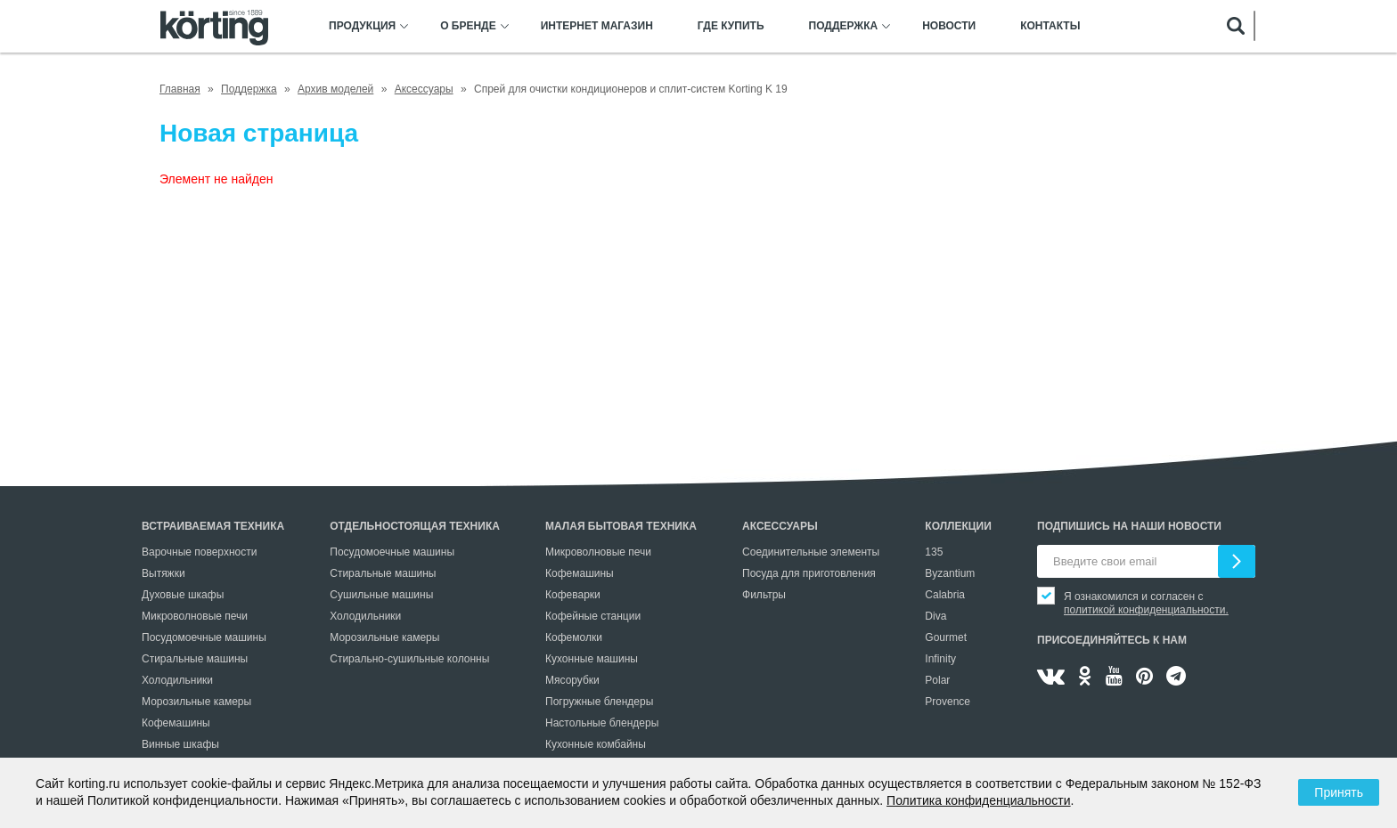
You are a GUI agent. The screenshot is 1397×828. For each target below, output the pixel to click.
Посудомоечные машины (204, 637)
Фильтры (764, 595)
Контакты (1050, 26)
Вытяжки (163, 573)
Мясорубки (572, 680)
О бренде (468, 26)
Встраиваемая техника (213, 526)
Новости (949, 26)
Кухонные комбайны (595, 744)
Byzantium (950, 573)
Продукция (362, 26)
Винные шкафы (180, 744)
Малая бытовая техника (621, 526)
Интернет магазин (597, 26)
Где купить (731, 26)
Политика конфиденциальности (978, 800)
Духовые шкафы (183, 595)
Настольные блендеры (601, 723)
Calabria (945, 595)
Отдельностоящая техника (415, 526)
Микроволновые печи (195, 616)
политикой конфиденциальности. (1146, 610)
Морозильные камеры (196, 701)
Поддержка (844, 26)
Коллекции (958, 526)
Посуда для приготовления (809, 573)
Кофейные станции (593, 616)
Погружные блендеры (599, 701)
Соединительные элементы (810, 552)
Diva (935, 616)
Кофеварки (572, 595)
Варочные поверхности (199, 552)
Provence (947, 701)
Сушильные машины (381, 595)
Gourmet (946, 637)
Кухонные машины (591, 659)
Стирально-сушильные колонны (409, 659)
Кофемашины (176, 723)
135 (934, 552)
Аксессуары (780, 526)
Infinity (940, 659)
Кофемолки (573, 637)
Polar (937, 680)
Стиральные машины (195, 659)
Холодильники (177, 680)
